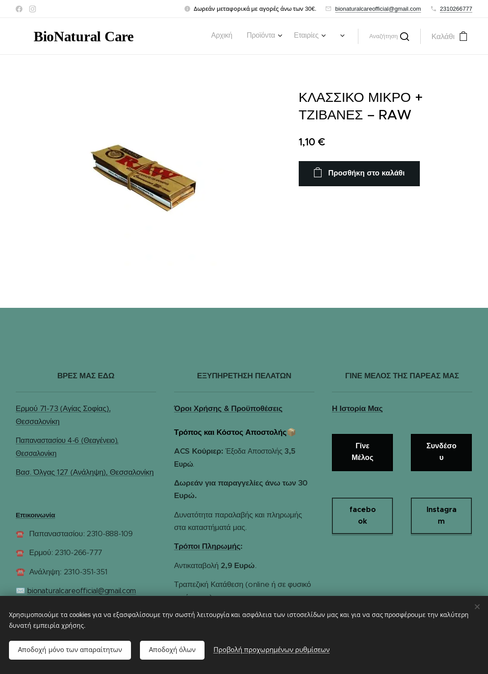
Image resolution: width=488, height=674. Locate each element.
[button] (389, 36)
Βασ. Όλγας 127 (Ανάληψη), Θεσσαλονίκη (84, 472)
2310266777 (456, 8)
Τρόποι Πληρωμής (207, 546)
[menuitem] (159, 36)
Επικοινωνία (35, 515)
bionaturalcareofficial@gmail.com (378, 8)
